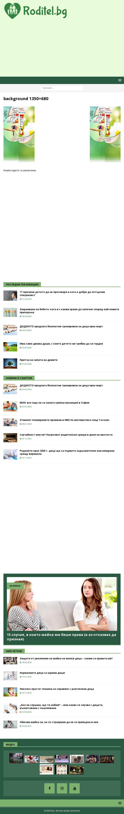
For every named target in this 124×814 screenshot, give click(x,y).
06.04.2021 (26, 726)
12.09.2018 (26, 712)
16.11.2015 (26, 693)
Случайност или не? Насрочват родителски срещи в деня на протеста (66, 434)
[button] (119, 80)
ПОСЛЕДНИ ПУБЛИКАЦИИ (22, 284)
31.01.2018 (26, 676)
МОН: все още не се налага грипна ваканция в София (54, 402)
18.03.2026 (26, 316)
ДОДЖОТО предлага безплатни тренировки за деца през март (61, 326)
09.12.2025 (26, 438)
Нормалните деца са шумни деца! (42, 672)
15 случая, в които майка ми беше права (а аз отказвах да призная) (61, 636)
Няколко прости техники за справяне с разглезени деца (57, 688)
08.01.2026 (26, 424)
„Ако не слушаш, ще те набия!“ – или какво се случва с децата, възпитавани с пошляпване (61, 706)
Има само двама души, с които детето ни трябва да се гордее (61, 343)
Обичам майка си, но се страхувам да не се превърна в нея (59, 722)
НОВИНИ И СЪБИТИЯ (19, 378)
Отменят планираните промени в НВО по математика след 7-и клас (64, 420)
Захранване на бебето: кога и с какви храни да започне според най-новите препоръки (69, 311)
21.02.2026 (26, 364)
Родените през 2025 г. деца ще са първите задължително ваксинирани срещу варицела (67, 452)
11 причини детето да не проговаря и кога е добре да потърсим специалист (62, 293)
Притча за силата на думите (39, 359)
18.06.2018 (26, 662)
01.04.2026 (26, 299)
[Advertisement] (63, 48)
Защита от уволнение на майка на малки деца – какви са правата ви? (66, 658)
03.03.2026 (26, 347)
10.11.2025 (26, 457)
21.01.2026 (26, 406)
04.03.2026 (26, 330)
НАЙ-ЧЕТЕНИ (14, 651)
